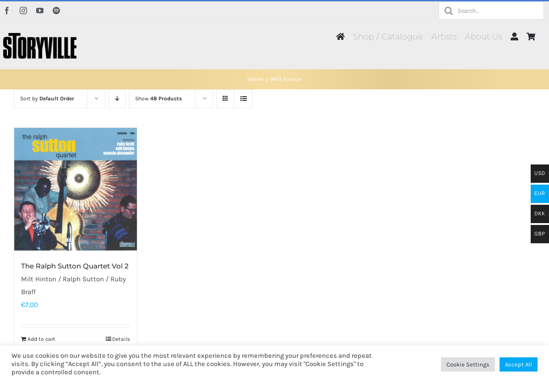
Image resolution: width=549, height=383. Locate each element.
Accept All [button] (518, 364)
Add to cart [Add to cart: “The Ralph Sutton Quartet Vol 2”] (41, 339)
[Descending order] (117, 98)
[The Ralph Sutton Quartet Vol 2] (75, 189)
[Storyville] (39, 36)
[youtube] (39, 10)
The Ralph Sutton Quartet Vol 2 (75, 266)
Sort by (47, 98)
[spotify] (56, 10)
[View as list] (243, 99)
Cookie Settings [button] (467, 364)
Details (121, 339)
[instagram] (23, 10)
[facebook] (7, 10)
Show (158, 98)
